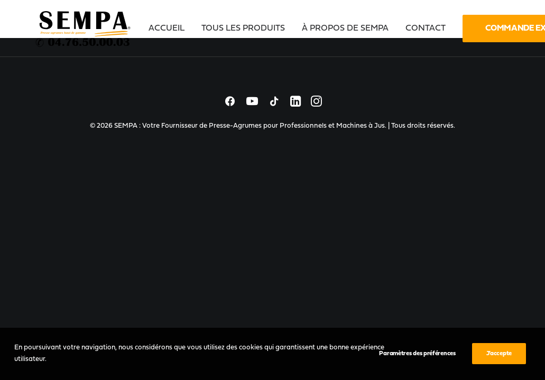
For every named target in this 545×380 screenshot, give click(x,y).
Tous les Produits (243, 28)
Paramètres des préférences (417, 353)
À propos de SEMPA (345, 28)
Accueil (166, 28)
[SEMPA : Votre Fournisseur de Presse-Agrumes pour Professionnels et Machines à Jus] (84, 28)
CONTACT (425, 28)
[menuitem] (170, 28)
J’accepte (499, 353)
